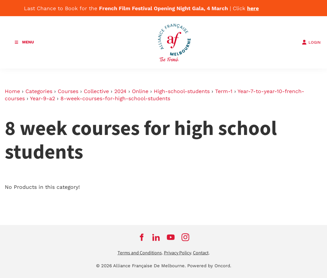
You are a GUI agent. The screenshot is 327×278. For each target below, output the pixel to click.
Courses (68, 91)
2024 (120, 91)
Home (12, 91)
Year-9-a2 (42, 98)
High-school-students (182, 91)
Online (140, 91)
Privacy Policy (177, 253)
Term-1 (223, 91)
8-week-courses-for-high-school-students (115, 98)
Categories (38, 91)
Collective (96, 91)
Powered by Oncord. (209, 265)
